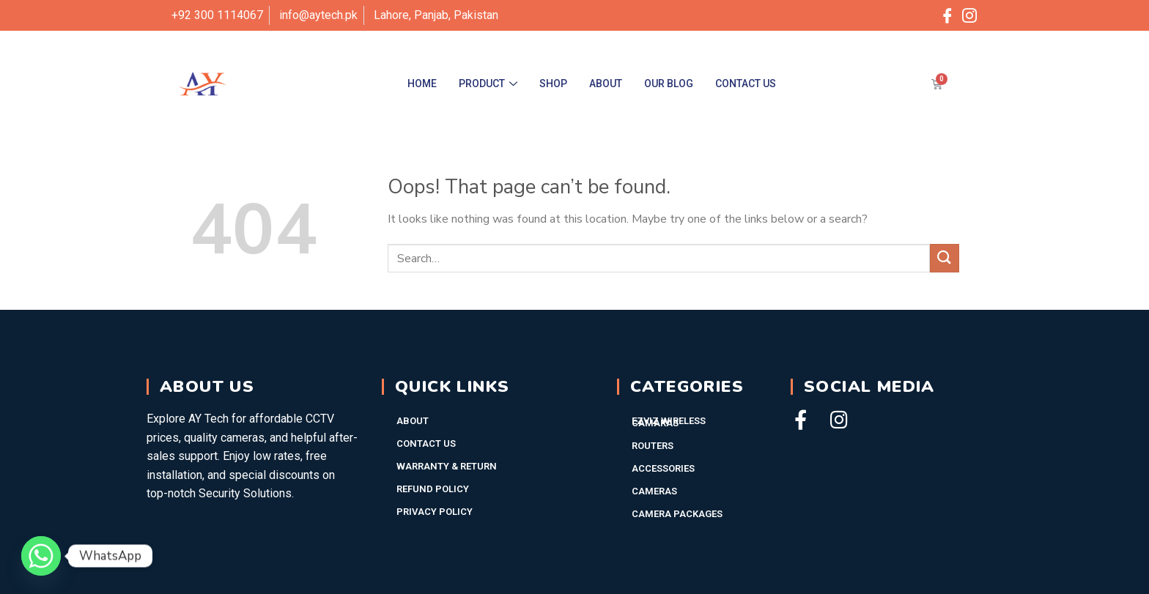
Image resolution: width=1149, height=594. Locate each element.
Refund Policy (432, 488)
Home (422, 83)
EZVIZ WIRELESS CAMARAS (669, 421)
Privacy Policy (434, 511)
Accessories (663, 468)
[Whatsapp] (41, 556)
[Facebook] (947, 15)
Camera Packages (677, 513)
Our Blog (668, 83)
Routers (652, 445)
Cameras (654, 491)
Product (488, 83)
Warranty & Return (446, 466)
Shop (553, 83)
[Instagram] (969, 15)
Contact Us (745, 83)
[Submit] (944, 258)
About (605, 83)
